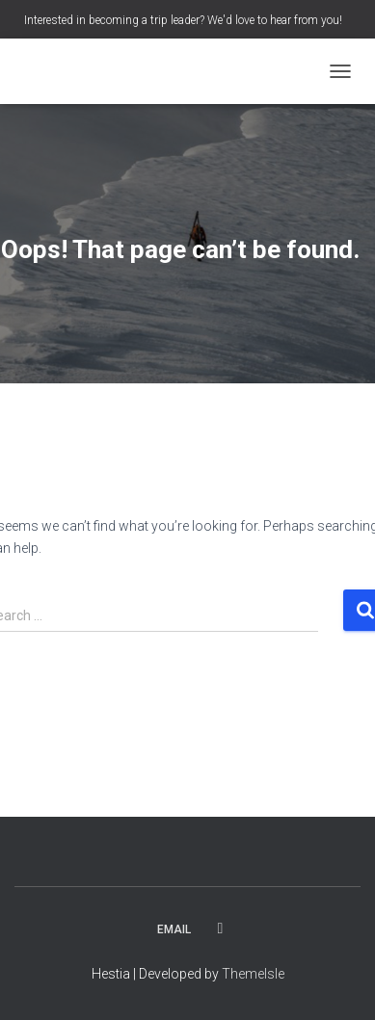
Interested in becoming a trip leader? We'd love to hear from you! (183, 20)
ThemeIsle (253, 973)
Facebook (220, 928)
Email (174, 929)
